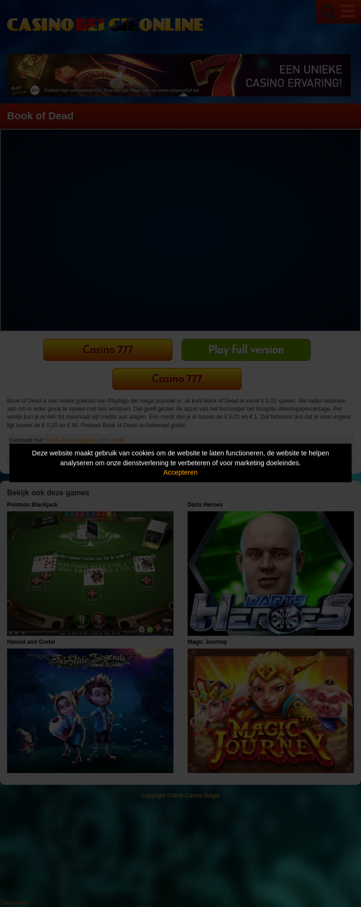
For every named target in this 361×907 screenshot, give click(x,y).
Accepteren (181, 472)
